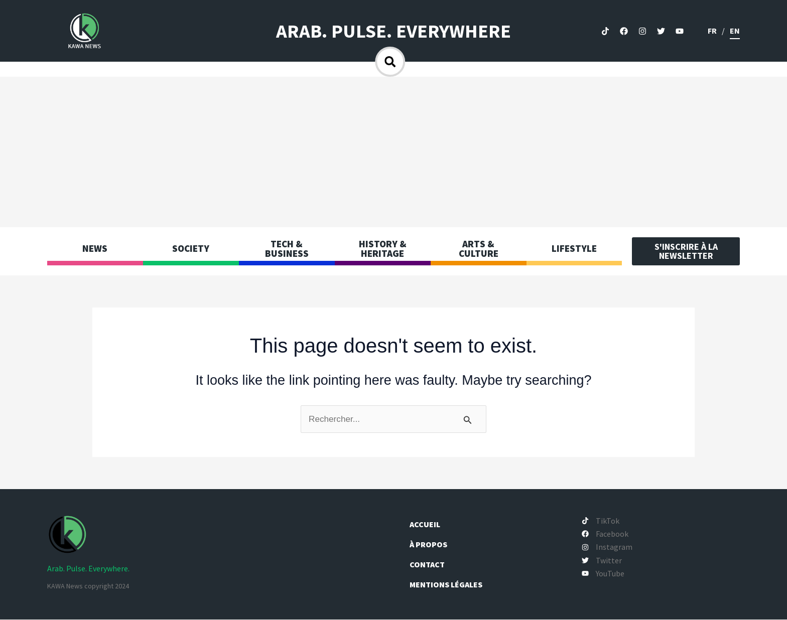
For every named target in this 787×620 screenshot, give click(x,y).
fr (712, 31)
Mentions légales (450, 585)
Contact (431, 565)
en (735, 31)
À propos (433, 545)
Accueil (429, 525)
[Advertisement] (393, 152)
